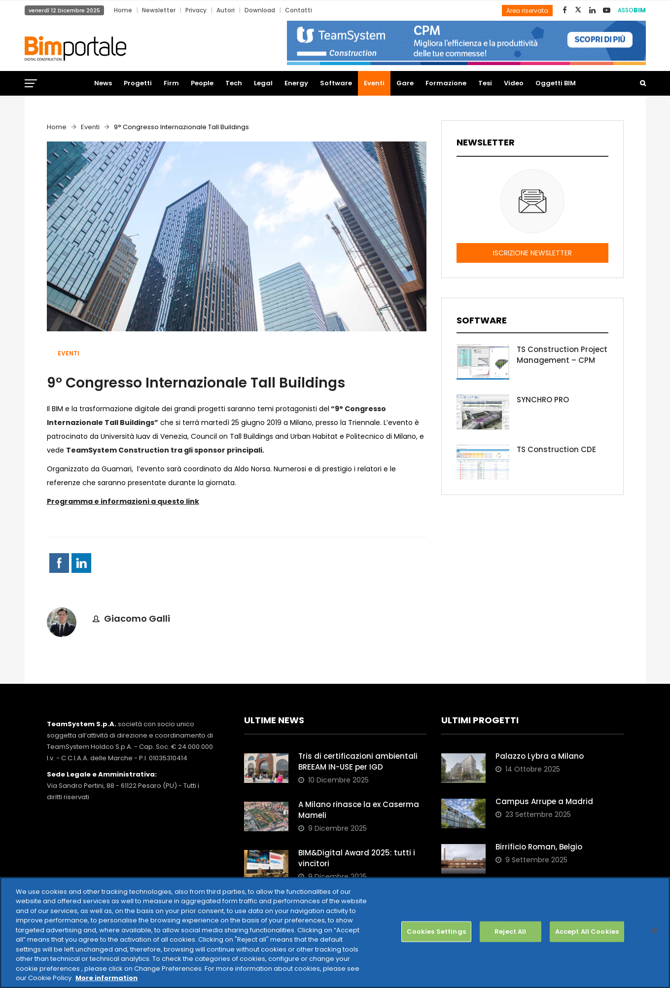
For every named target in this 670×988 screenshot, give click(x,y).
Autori (225, 10)
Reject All (510, 931)
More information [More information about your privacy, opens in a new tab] (106, 978)
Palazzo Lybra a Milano (539, 756)
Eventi (374, 83)
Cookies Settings (436, 931)
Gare (405, 83)
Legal (263, 83)
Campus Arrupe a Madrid (544, 801)
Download (260, 10)
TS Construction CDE (556, 449)
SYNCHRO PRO (543, 399)
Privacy (196, 10)
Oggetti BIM (555, 83)
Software (336, 83)
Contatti (298, 10)
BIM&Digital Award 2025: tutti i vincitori (356, 858)
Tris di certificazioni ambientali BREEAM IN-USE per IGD (358, 761)
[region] (335, 932)
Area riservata (527, 10)
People (202, 83)
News (103, 83)
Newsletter (159, 10)
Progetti (138, 83)
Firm (171, 83)
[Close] (654, 931)
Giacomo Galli (137, 618)
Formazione (445, 83)
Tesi (485, 83)
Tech (233, 83)
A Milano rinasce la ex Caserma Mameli (358, 809)
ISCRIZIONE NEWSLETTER (532, 253)
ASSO (632, 10)
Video (514, 83)
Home (123, 10)
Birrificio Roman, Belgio (538, 847)
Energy (296, 83)
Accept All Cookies (587, 931)
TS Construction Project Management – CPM (562, 354)
